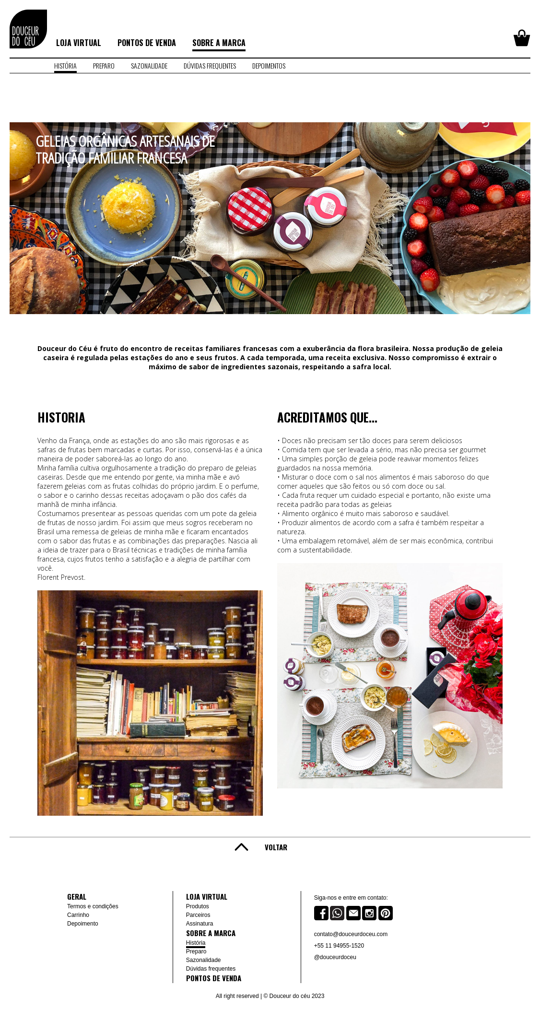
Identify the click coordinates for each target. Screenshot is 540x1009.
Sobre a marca (219, 42)
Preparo (196, 951)
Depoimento (82, 923)
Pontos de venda (146, 42)
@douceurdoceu (335, 957)
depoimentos (268, 65)
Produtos (197, 906)
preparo (104, 65)
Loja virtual (78, 42)
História (196, 942)
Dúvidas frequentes (210, 968)
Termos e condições (92, 906)
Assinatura (199, 923)
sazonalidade (149, 65)
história (65, 65)
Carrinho (78, 915)
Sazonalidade (203, 960)
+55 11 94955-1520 (339, 945)
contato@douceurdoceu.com (351, 934)
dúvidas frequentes (210, 65)
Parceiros (198, 915)
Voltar (276, 847)
